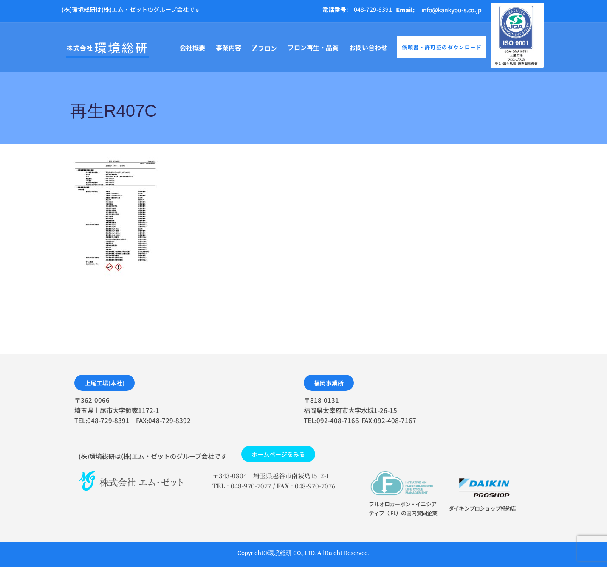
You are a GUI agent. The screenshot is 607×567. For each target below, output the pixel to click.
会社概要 (192, 47)
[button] (104, 383)
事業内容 (228, 47)
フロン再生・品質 (313, 47)
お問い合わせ (368, 47)
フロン (264, 48)
